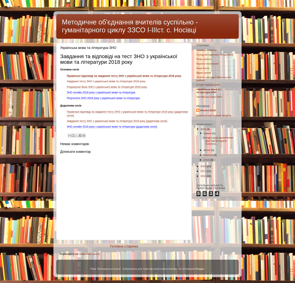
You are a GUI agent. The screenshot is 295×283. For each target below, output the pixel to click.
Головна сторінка (124, 246)
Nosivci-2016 (208, 110)
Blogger (199, 268)
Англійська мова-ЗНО (209, 96)
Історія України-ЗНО (208, 84)
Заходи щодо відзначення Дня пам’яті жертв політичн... (218, 140)
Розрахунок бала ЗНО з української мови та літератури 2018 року (107, 86)
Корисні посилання (207, 63)
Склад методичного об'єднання (214, 54)
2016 (203, 176)
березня (208, 155)
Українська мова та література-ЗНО (208, 91)
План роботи (203, 59)
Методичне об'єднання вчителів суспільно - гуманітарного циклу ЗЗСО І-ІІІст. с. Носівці (130, 26)
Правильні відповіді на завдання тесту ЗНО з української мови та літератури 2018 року (124, 75)
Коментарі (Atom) (89, 254)
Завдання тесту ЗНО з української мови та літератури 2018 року (106, 81)
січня (206, 159)
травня (207, 133)
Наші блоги (203, 68)
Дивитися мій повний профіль (213, 115)
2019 (203, 129)
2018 (203, 166)
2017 (203, 171)
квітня (207, 150)
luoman (173, 268)
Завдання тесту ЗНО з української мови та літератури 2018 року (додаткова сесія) (117, 120)
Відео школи (203, 72)
